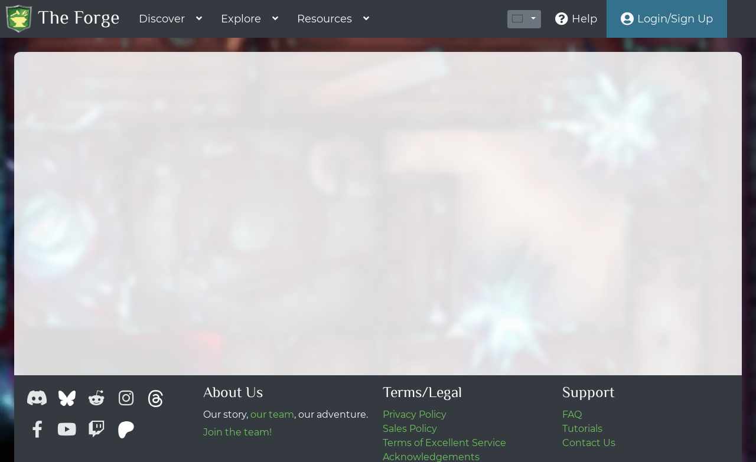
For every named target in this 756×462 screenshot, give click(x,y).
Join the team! (237, 432)
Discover (162, 18)
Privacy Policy (415, 414)
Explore (241, 18)
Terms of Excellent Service (444, 442)
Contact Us (588, 442)
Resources (324, 18)
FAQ (572, 414)
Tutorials (582, 428)
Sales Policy (410, 428)
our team (272, 414)
